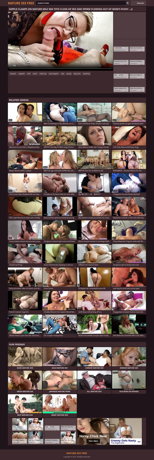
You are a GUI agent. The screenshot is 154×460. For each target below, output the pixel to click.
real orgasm (53, 73)
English (140, 3)
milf (28, 73)
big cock (77, 73)
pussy (69, 73)
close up (43, 73)
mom (35, 73)
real (62, 73)
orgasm (22, 73)
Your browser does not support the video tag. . (60, 41)
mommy (86, 73)
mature (13, 73)
